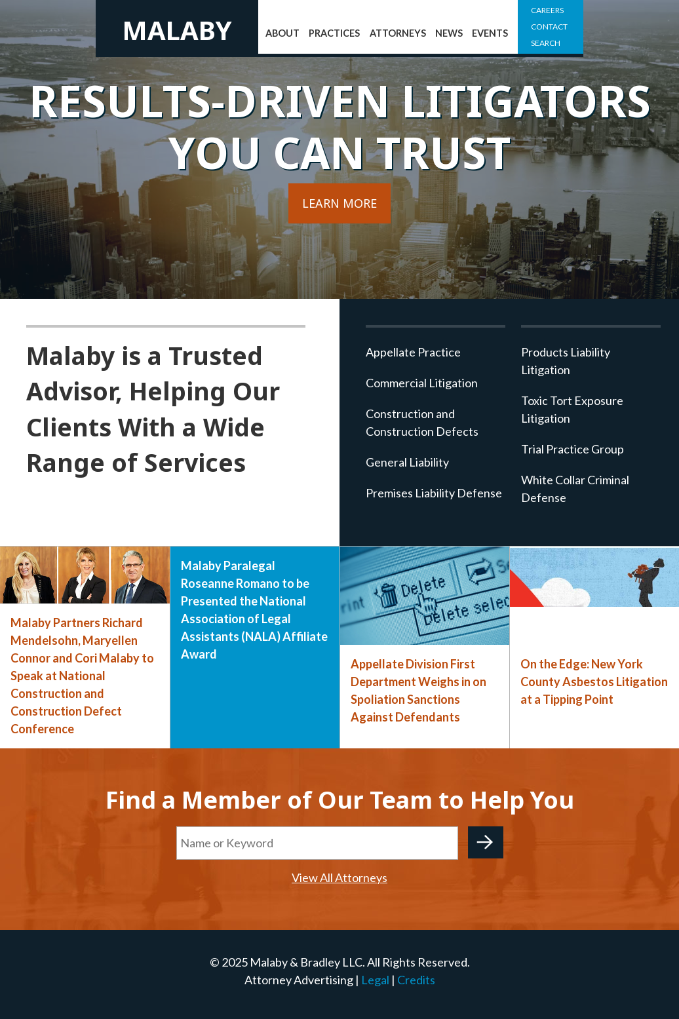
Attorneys (398, 33)
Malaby (177, 30)
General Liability (407, 462)
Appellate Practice (413, 352)
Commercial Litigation (422, 382)
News (449, 33)
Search (545, 43)
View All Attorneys (339, 877)
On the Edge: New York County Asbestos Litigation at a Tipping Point (594, 681)
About (282, 33)
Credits (416, 979)
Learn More (339, 203)
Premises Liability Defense (434, 493)
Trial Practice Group (572, 449)
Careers (547, 10)
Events (490, 33)
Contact (549, 26)
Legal (375, 979)
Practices (334, 33)
